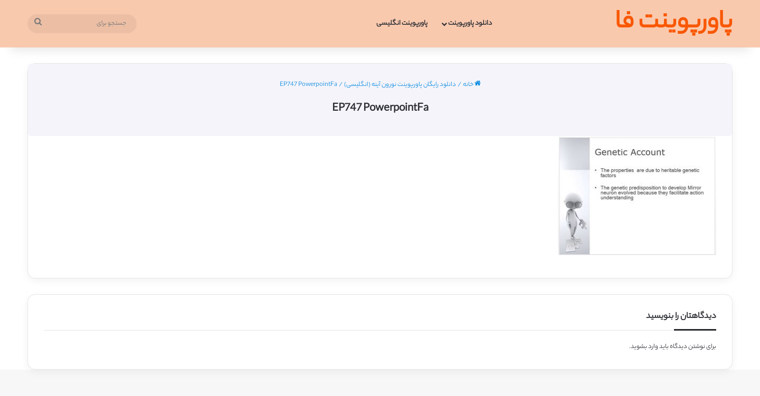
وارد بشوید (644, 347)
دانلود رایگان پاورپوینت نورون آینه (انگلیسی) (400, 85)
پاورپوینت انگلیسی (402, 23)
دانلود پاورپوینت (470, 23)
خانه (472, 85)
